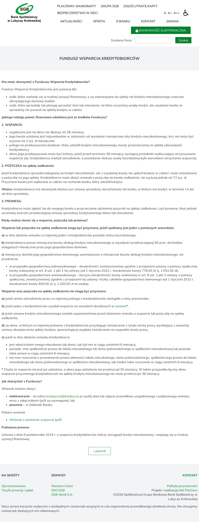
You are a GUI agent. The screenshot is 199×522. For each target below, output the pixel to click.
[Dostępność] (186, 13)
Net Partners (188, 490)
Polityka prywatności (182, 486)
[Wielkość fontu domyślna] (165, 13)
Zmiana (172, 21)
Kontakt (148, 21)
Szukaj (183, 40)
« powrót (99, 451)
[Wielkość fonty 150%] (170, 13)
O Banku (123, 21)
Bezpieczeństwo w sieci (77, 13)
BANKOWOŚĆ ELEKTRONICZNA (161, 30)
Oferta (99, 21)
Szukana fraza (121, 40)
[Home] (24, 12)
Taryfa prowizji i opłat (17, 490)
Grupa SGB (110, 6)
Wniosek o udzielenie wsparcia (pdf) (35, 420)
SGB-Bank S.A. (62, 494)
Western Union (62, 486)
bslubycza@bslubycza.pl (64, 396)
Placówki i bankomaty (76, 6)
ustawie (121, 306)
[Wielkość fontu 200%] (177, 13)
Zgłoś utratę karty (140, 6)
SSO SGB (58, 490)
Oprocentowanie (14, 486)
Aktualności (71, 21)
